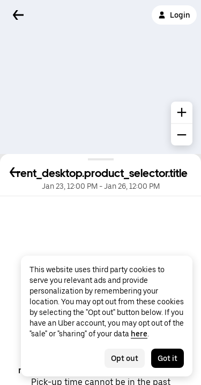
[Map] (100, 77)
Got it (167, 358)
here (139, 333)
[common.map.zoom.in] (181, 112)
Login (174, 15)
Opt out (124, 358)
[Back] (18, 15)
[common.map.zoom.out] (181, 134)
